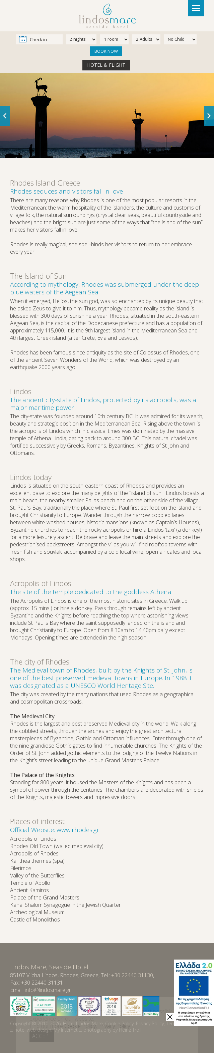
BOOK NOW (106, 51)
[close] (170, 1017)
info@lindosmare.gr (48, 990)
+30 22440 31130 (132, 975)
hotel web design (32, 1030)
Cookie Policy (119, 1023)
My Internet (66, 1030)
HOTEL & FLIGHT (106, 65)
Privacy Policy (150, 1023)
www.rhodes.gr (78, 830)
